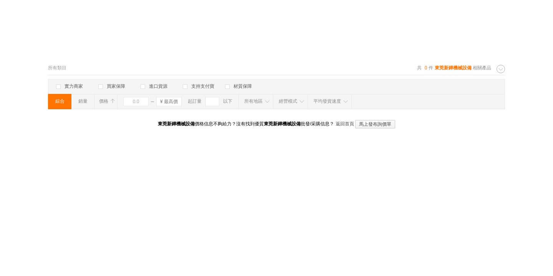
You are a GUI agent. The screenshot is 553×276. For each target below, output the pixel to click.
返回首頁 (345, 124)
